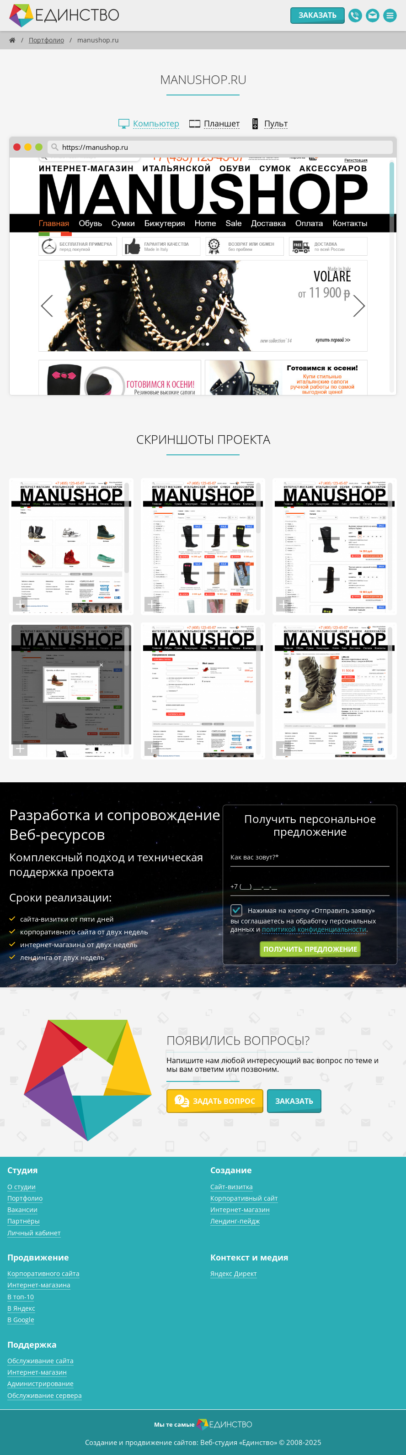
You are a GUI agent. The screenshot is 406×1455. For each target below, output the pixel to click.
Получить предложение (310, 949)
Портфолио (25, 1198)
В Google (20, 1319)
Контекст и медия (249, 1257)
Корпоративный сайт (244, 1198)
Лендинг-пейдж (235, 1221)
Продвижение (38, 1257)
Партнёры (23, 1221)
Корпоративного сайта (43, 1273)
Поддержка (32, 1344)
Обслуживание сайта (40, 1360)
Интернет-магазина (38, 1285)
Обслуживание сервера (44, 1395)
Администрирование (40, 1383)
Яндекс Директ (233, 1273)
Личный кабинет (34, 1232)
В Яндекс (21, 1308)
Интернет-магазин (240, 1209)
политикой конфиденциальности (314, 929)
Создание (231, 1170)
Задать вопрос (215, 1101)
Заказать (318, 15)
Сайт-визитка (231, 1186)
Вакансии (22, 1209)
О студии (21, 1186)
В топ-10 (20, 1296)
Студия (22, 1170)
